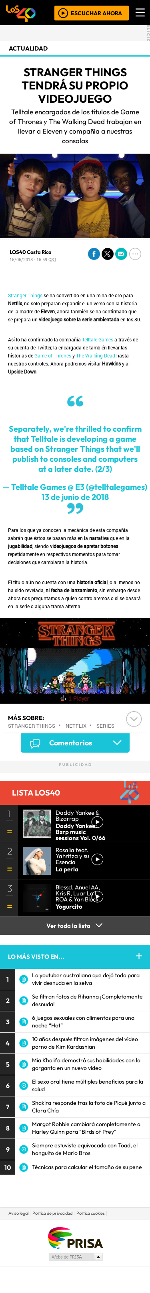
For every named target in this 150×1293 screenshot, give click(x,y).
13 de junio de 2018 (75, 497)
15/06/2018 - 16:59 (33, 259)
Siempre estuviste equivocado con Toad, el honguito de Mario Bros (85, 1149)
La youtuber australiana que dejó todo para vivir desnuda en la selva (86, 979)
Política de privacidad (52, 1213)
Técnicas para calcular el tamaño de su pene (87, 1167)
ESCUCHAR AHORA (96, 13)
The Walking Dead (95, 355)
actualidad (28, 48)
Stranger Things (25, 295)
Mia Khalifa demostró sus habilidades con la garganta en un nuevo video (86, 1064)
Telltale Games (97, 339)
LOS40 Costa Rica (31, 252)
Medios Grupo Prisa (75, 1257)
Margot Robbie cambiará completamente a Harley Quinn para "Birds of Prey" (86, 1127)
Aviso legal (18, 1213)
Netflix (76, 725)
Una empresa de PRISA (75, 1237)
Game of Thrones (52, 355)
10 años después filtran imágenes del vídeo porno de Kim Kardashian (85, 1042)
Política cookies (90, 1213)
